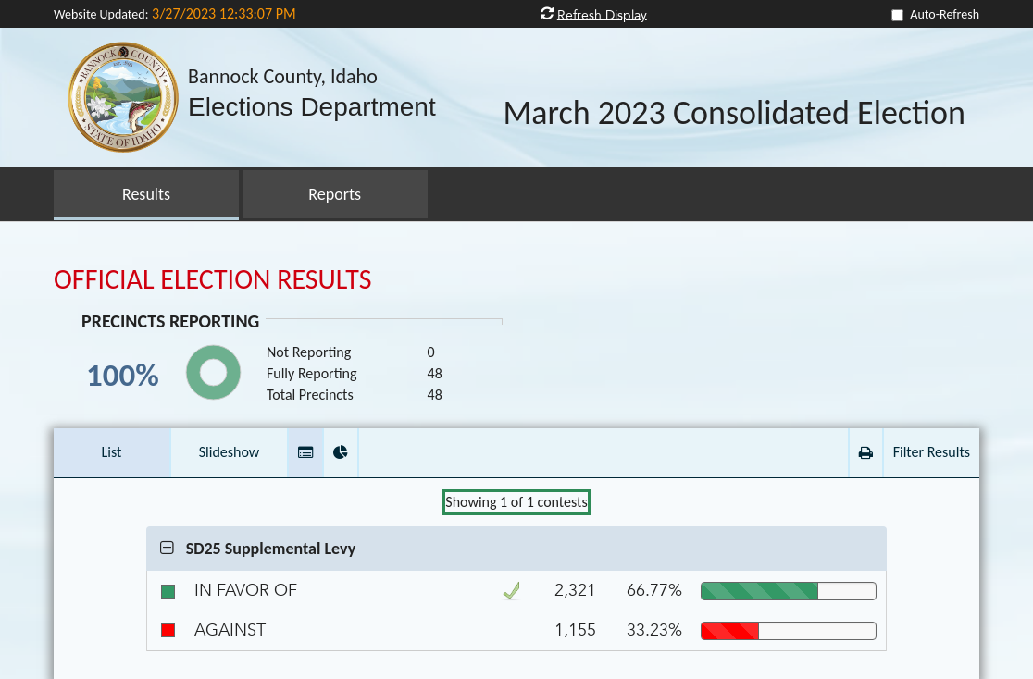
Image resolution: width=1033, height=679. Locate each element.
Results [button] (146, 194)
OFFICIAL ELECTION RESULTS (213, 279)
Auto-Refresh (944, 14)
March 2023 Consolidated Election (734, 113)
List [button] (112, 452)
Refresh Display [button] (602, 14)
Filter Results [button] (931, 452)
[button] (305, 452)
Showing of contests (516, 502)
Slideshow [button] (229, 452)
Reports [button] (334, 194)
